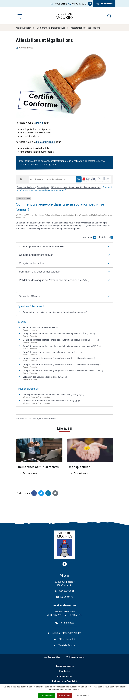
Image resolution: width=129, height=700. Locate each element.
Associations (43, 187)
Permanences (64, 622)
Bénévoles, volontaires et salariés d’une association (76, 187)
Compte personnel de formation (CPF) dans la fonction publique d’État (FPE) (60, 358)
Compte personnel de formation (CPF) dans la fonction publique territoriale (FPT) (62, 364)
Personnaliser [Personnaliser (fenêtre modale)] (82, 695)
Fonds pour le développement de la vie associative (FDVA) (53, 394)
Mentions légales (64, 676)
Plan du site (64, 671)
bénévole (31, 222)
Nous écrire (64, 596)
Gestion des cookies (65, 666)
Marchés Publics (66, 645)
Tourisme (104, 3)
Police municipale (46, 141)
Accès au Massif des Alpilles (66, 632)
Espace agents (75, 657)
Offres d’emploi (66, 639)
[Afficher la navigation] (20, 15)
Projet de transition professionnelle (40, 327)
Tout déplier (106, 235)
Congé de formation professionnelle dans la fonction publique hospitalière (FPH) (62, 346)
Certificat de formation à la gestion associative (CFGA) (51, 400)
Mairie (39, 122)
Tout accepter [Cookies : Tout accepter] (47, 695)
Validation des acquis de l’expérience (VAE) (45, 377)
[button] (64, 246)
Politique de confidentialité (64, 681)
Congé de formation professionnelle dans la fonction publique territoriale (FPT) (61, 340)
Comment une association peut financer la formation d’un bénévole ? (55, 312)
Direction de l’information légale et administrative (37, 418)
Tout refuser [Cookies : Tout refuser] (64, 695)
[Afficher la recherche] (109, 16)
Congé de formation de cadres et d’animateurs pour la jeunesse (54, 352)
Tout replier (89, 237)
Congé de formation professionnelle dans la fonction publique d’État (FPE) (59, 333)
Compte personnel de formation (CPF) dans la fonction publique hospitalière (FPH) (63, 370)
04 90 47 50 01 (64, 591)
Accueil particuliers (26, 187)
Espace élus (52, 657)
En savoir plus (28, 473)
